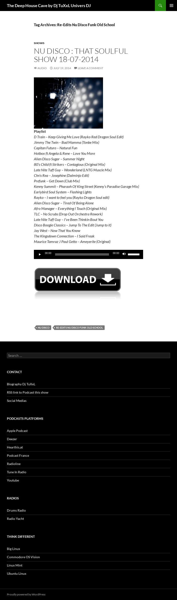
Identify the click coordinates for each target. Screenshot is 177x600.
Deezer (12, 439)
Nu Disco (44, 327)
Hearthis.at (15, 447)
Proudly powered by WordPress (26, 594)
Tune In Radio (16, 472)
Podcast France (18, 455)
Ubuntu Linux (16, 573)
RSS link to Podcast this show (27, 392)
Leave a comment (90, 68)
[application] (88, 254)
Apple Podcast (17, 431)
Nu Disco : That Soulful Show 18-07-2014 (81, 55)
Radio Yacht (15, 519)
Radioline (14, 464)
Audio (42, 68)
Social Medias (17, 401)
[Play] (40, 254)
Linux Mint (14, 565)
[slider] (82, 254)
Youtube (13, 480)
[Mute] (124, 254)
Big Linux (13, 549)
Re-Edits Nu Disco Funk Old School (79, 327)
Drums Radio (16, 510)
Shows (39, 43)
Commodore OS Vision (23, 557)
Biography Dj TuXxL (21, 384)
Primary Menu (171, 5)
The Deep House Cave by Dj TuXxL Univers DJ (49, 5)
